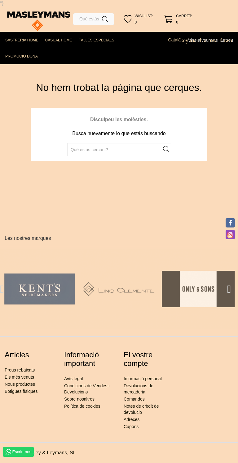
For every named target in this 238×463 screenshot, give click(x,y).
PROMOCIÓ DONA (21, 56)
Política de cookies (82, 406)
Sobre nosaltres (79, 399)
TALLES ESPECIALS (96, 40)
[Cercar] (93, 19)
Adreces (131, 419)
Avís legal (73, 378)
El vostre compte (138, 358)
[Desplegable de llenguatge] (177, 40)
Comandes (134, 399)
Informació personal (143, 378)
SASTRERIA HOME (21, 40)
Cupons (131, 426)
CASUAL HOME (58, 40)
